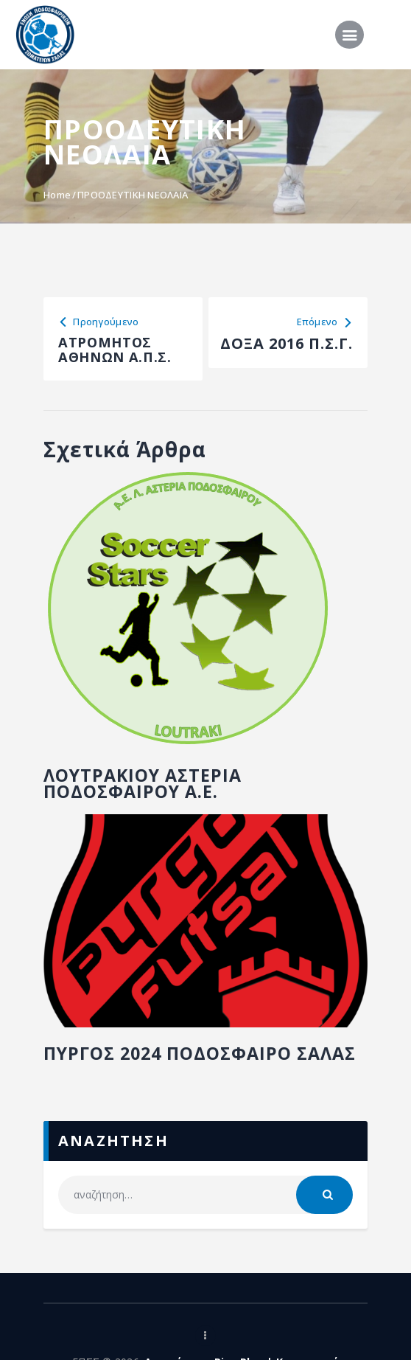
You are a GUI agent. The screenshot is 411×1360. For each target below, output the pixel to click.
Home (57, 194)
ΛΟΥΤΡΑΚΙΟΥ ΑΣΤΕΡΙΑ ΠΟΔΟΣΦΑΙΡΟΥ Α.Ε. (152, 789)
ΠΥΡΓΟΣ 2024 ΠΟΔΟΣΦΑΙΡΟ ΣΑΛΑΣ (182, 1072)
